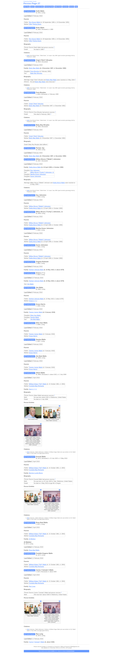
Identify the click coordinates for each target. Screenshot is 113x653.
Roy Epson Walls (34, 22)
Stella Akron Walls (35, 167)
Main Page (26, 6)
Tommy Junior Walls (35, 312)
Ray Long (32, 586)
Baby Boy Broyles (36, 73)
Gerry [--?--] (33, 389)
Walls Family (58, 6)
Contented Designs (70, 651)
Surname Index (40, 6)
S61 (28, 452)
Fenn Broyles (34, 71)
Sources (71, 6)
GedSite (53, 651)
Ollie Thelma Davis (35, 24)
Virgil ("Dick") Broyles (36, 103)
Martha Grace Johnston (38, 174)
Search (32, 6)
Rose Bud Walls (34, 550)
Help (76, 6)
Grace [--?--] (33, 301)
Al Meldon (32, 539)
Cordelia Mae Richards (36, 386)
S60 (28, 55)
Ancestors (65, 6)
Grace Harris (33, 336)
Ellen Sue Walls (35, 315)
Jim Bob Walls (35, 319)
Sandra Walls (34, 317)
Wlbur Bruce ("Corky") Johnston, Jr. (42, 172)
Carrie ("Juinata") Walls (36, 642)
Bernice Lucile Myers (36, 473)
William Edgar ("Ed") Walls (37, 384)
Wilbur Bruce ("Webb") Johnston (39, 206)
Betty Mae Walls (34, 68)
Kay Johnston (35, 170)
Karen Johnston (35, 176)
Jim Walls (30, 284)
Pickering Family (49, 6)
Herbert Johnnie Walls (36, 269)
